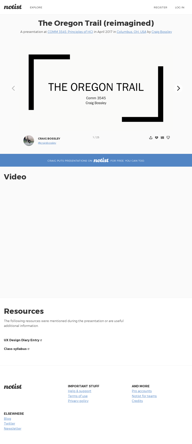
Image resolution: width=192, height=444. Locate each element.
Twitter (9, 423)
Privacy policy (78, 401)
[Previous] (13, 88)
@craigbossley (47, 142)
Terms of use (78, 396)
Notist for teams (144, 396)
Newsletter (12, 428)
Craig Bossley (162, 31)
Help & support (79, 391)
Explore (36, 7)
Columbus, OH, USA (131, 31)
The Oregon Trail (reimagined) (96, 22)
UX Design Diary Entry (21, 340)
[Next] (178, 88)
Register (160, 7)
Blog (7, 418)
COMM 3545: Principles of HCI (70, 31)
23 (97, 137)
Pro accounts (142, 391)
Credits (137, 401)
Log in (179, 7)
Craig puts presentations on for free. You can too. (96, 160)
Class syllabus (15, 349)
